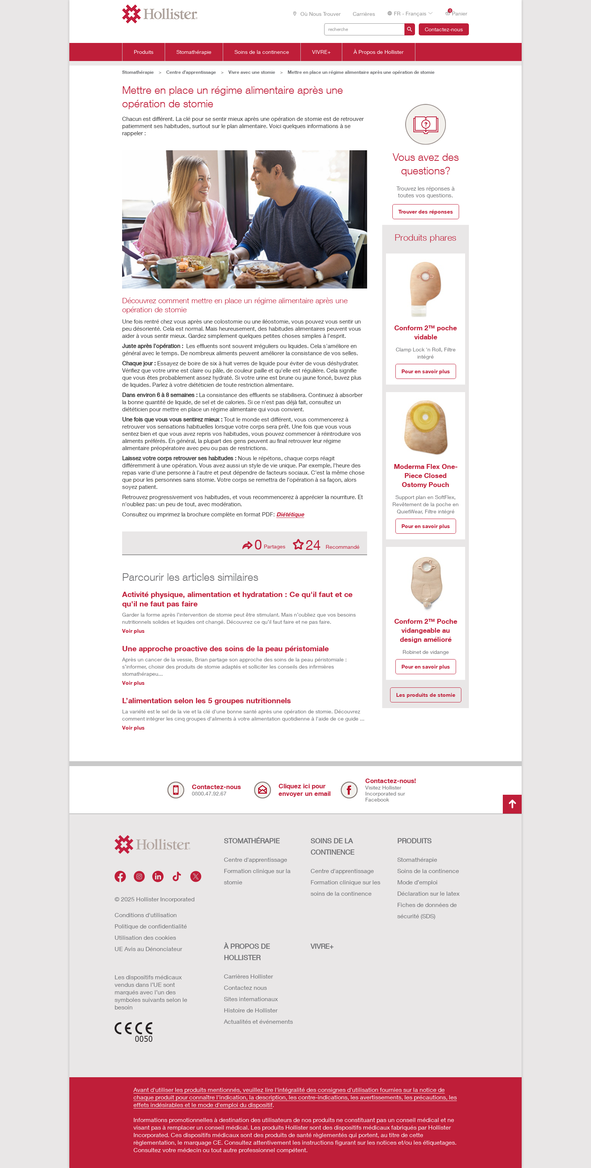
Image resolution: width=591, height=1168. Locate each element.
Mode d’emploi (417, 882)
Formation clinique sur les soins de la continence (345, 887)
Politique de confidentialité (151, 926)
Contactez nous (245, 987)
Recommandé (326, 544)
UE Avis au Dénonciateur (148, 948)
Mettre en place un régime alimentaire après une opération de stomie (361, 72)
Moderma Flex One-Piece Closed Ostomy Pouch (426, 475)
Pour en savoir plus (425, 371)
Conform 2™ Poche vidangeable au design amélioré (425, 630)
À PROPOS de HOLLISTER (247, 952)
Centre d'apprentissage (255, 859)
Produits (143, 52)
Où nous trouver (316, 14)
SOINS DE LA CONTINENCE (332, 846)
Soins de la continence (261, 52)
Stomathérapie (193, 52)
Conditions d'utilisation (146, 914)
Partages (263, 544)
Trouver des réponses (425, 211)
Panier (456, 13)
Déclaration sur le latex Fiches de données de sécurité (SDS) (428, 904)
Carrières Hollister (248, 976)
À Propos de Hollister (379, 52)
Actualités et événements (258, 1021)
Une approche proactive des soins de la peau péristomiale (225, 648)
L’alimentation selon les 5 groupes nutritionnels (206, 700)
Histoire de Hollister (250, 1010)
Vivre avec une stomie (251, 72)
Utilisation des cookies (145, 937)
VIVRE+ (321, 52)
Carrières (364, 14)
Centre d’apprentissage (191, 72)
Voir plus (133, 631)
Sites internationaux (251, 998)
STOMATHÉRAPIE (252, 841)
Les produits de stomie (425, 695)
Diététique (290, 514)
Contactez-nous (444, 29)
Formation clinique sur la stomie (257, 876)
